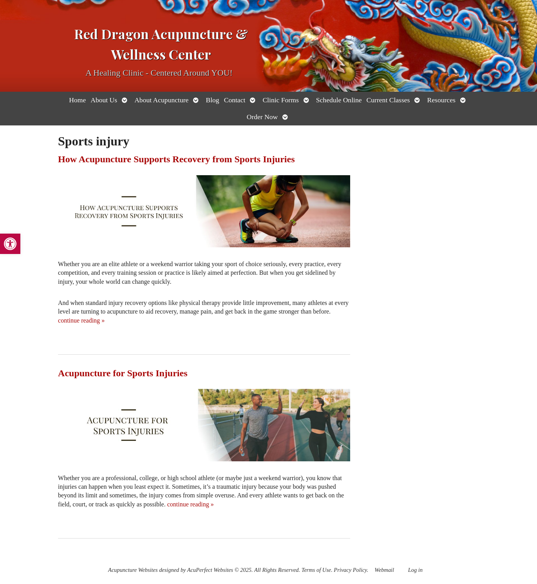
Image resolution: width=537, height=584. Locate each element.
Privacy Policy (350, 570)
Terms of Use (316, 570)
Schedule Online (339, 100)
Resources (441, 100)
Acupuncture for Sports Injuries (122, 373)
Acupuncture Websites (132, 570)
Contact (235, 100)
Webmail (384, 570)
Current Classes (388, 100)
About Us (103, 100)
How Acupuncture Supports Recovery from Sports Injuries (176, 159)
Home (77, 100)
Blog (212, 100)
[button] (10, 244)
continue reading (81, 320)
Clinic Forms (280, 100)
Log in (415, 570)
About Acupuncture (161, 100)
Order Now (262, 117)
